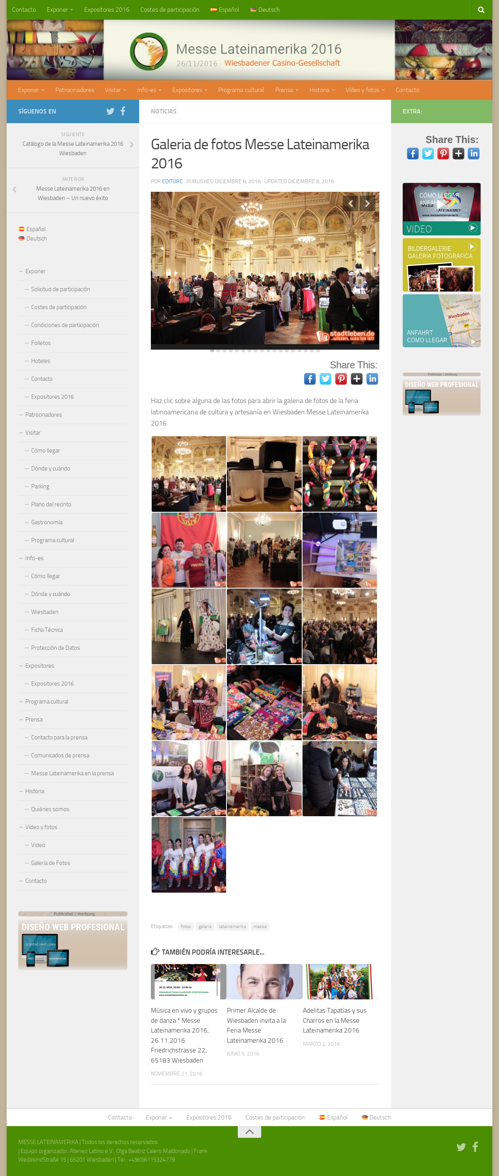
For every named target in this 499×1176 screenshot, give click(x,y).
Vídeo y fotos (362, 90)
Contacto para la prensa (59, 737)
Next (367, 203)
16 (306, 350)
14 (293, 350)
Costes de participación (170, 9)
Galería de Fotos (50, 863)
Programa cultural (241, 90)
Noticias (164, 111)
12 (281, 350)
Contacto (24, 9)
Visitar (113, 90)
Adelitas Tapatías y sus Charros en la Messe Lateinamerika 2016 (334, 1020)
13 (287, 350)
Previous (350, 203)
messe (260, 926)
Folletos (41, 343)
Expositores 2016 (106, 9)
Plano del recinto (51, 504)
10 (268, 350)
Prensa (284, 90)
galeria (205, 926)
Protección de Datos (55, 647)
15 (299, 350)
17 (312, 350)
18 (318, 350)
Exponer (57, 9)
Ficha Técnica (47, 629)
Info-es (146, 90)
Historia (319, 90)
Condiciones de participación (65, 325)
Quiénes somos (50, 809)
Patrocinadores (74, 90)
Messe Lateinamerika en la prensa (72, 773)
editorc (172, 181)
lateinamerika (232, 926)
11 (274, 350)
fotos (186, 926)
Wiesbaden (44, 611)
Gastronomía (46, 522)
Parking (40, 486)
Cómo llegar (45, 450)
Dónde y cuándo (50, 468)
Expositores (187, 90)
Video (38, 845)
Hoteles (40, 360)
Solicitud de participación (60, 289)
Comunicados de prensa (60, 755)
